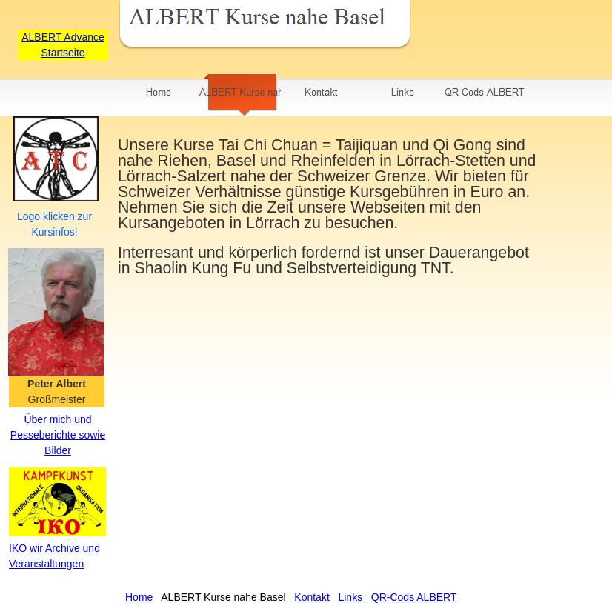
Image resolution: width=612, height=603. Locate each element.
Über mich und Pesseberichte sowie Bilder (57, 434)
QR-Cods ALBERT (413, 597)
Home (139, 597)
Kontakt (311, 597)
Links (350, 597)
